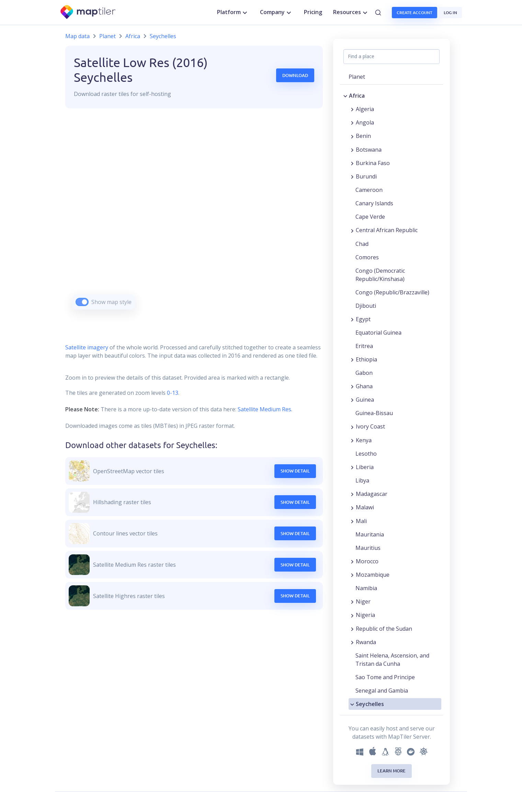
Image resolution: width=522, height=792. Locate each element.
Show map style (111, 302)
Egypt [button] (363, 319)
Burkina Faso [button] (373, 163)
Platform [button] (233, 12)
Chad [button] (361, 244)
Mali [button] (361, 521)
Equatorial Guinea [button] (378, 332)
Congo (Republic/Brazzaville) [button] (392, 292)
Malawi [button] (365, 507)
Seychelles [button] (370, 704)
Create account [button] (414, 12)
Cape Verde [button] (370, 216)
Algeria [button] (365, 109)
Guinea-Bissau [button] (374, 413)
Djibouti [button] (365, 306)
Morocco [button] (367, 561)
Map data (77, 36)
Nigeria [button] (365, 615)
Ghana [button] (364, 386)
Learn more (391, 771)
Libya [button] (362, 480)
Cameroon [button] (369, 190)
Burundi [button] (366, 176)
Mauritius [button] (368, 548)
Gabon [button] (364, 373)
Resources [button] (351, 12)
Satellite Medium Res (264, 409)
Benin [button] (363, 136)
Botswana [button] (369, 149)
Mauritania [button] (369, 534)
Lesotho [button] (366, 453)
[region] (194, 217)
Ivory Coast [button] (370, 426)
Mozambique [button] (372, 574)
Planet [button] (357, 76)
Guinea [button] (365, 399)
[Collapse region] (345, 95)
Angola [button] (365, 122)
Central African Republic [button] (387, 230)
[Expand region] (352, 109)
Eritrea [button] (364, 346)
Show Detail (295, 471)
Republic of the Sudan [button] (384, 628)
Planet (107, 36)
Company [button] (276, 12)
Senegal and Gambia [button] (381, 690)
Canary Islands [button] (374, 203)
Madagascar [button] (371, 494)
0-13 (172, 393)
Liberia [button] (365, 467)
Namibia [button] (366, 588)
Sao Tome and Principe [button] (385, 677)
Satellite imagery (86, 347)
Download (295, 75)
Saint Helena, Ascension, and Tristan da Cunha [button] (392, 660)
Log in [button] (450, 12)
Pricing (313, 12)
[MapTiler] (88, 12)
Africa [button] (357, 95)
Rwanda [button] (366, 642)
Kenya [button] (364, 440)
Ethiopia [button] (366, 359)
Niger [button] (363, 601)
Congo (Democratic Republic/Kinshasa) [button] (380, 275)
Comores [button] (367, 257)
